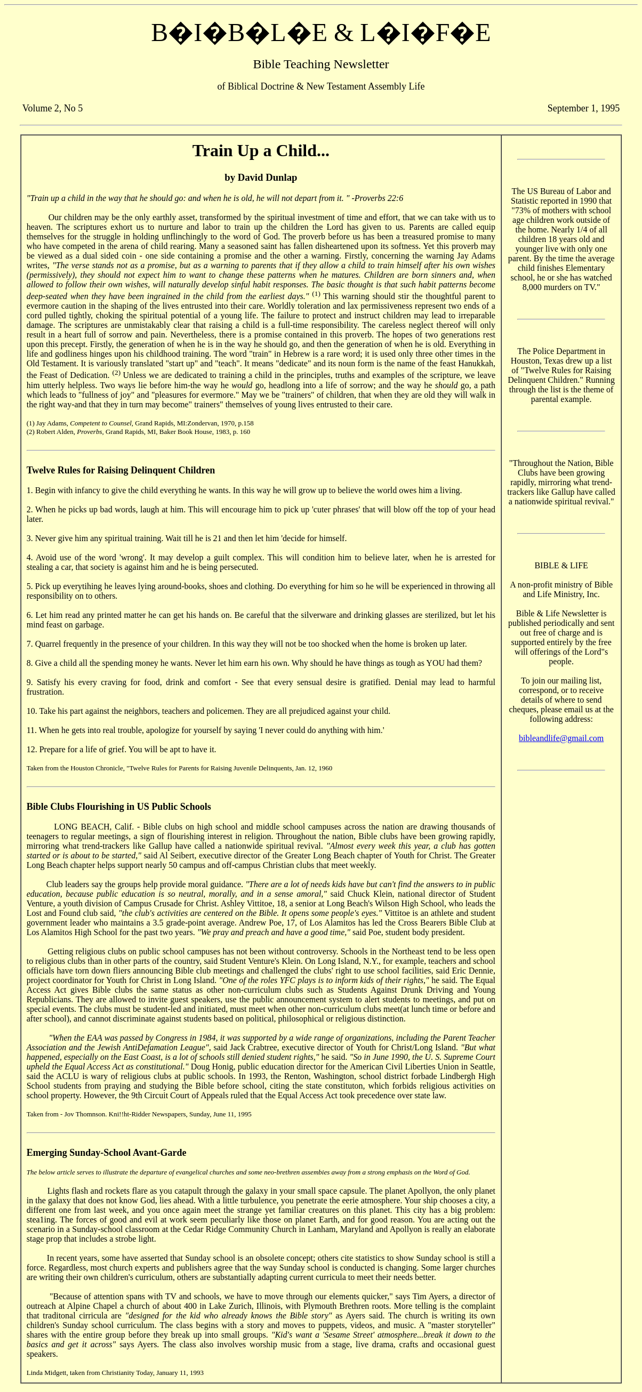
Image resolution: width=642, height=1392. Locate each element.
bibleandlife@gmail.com (561, 738)
